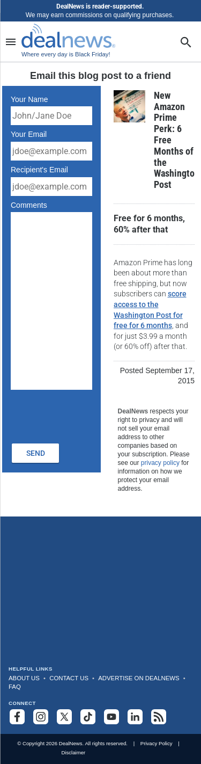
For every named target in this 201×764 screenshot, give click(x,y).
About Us (24, 678)
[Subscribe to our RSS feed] (158, 716)
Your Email (29, 134)
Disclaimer (73, 752)
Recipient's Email (39, 169)
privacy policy (160, 463)
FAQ (15, 686)
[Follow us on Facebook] (17, 716)
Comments (29, 205)
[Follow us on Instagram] (40, 716)
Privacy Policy (156, 743)
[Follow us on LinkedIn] (135, 716)
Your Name (29, 99)
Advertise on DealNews (138, 678)
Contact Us (68, 678)
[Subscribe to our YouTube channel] (111, 716)
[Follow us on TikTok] (87, 716)
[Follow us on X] (64, 716)
